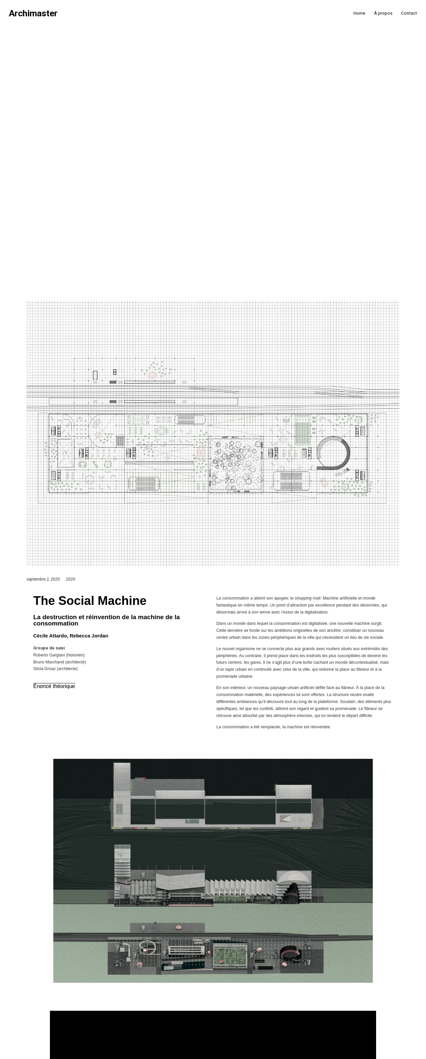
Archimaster (33, 13)
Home (359, 13)
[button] (54, 686)
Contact (409, 13)
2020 (70, 579)
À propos (383, 13)
